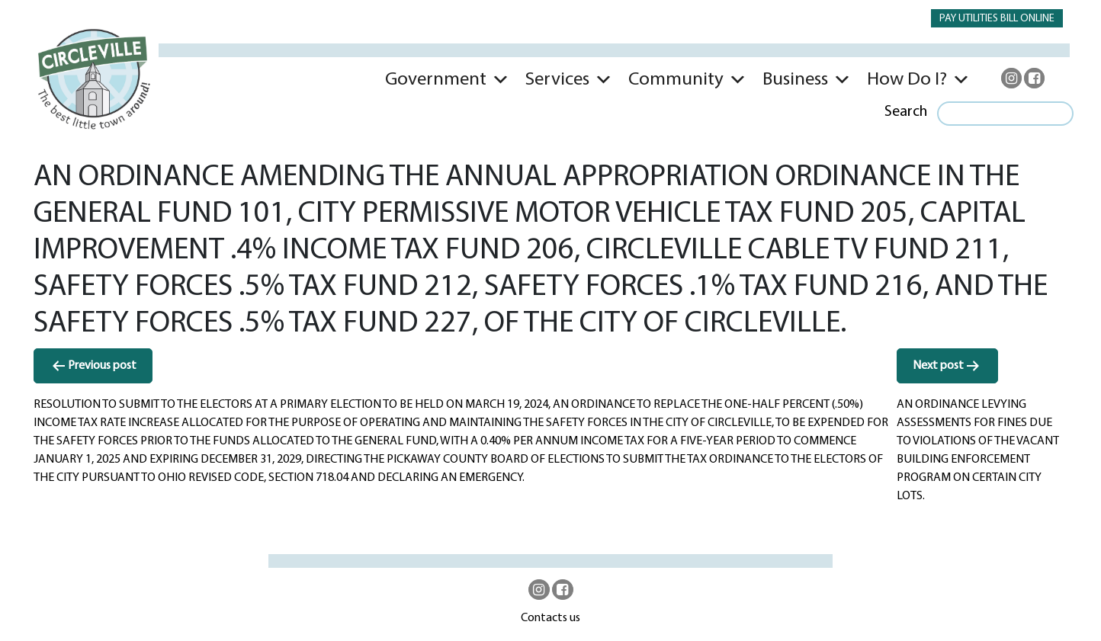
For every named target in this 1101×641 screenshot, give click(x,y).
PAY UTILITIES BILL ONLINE (996, 18)
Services (557, 79)
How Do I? (907, 79)
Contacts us (550, 618)
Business (795, 79)
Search (905, 112)
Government (435, 79)
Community (676, 79)
